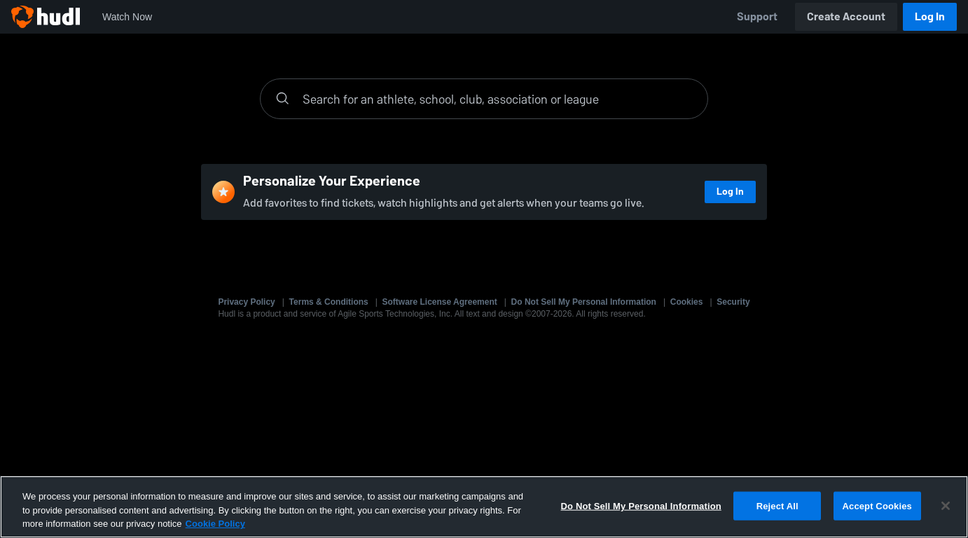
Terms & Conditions (328, 302)
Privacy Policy (246, 302)
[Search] (498, 98)
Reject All (777, 505)
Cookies (686, 302)
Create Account (846, 16)
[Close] (945, 505)
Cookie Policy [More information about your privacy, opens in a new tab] (215, 523)
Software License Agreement (439, 302)
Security (733, 302)
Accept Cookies (877, 505)
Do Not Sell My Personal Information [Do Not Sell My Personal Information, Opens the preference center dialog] (641, 505)
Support (757, 16)
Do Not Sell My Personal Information (583, 302)
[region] (484, 507)
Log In (930, 16)
